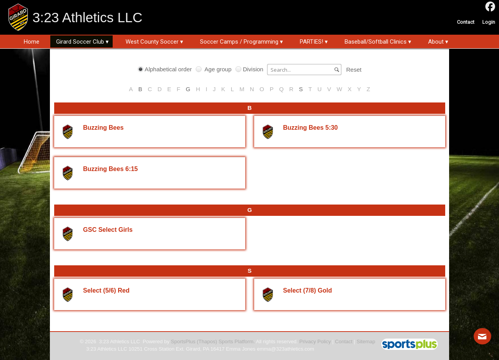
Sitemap (366, 341)
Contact (343, 341)
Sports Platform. (236, 341)
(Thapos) (207, 341)
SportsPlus (183, 341)
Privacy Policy (315, 341)
